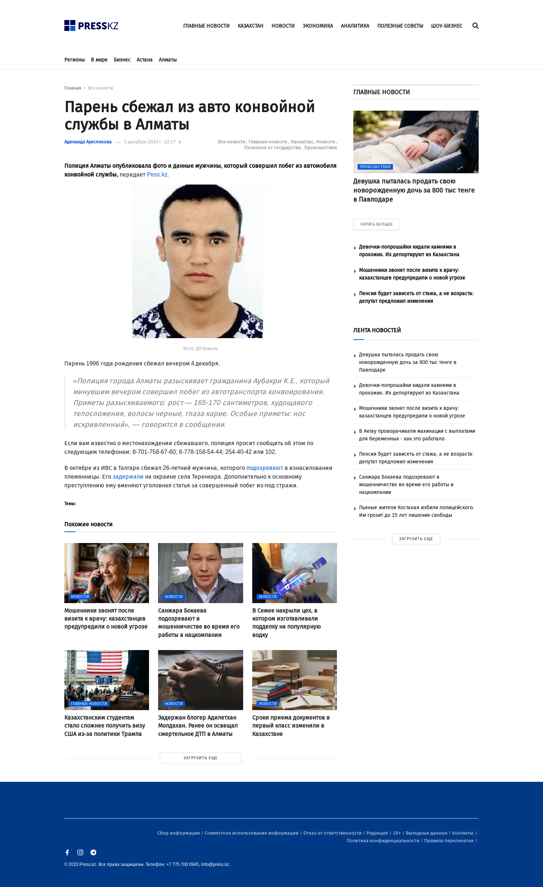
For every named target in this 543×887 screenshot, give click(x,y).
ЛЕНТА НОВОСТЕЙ (377, 330)
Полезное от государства (273, 147)
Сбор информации (179, 833)
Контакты (463, 833)
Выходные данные (427, 833)
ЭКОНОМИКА (318, 26)
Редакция (377, 833)
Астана (145, 60)
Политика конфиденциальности (384, 840)
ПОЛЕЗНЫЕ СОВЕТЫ (400, 26)
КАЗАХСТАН (251, 26)
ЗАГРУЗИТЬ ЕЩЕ (201, 758)
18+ (397, 833)
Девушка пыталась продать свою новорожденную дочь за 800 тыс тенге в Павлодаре (407, 362)
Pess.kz (157, 174)
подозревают (264, 467)
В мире (99, 60)
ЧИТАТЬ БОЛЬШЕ (376, 224)
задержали (128, 476)
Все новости (100, 88)
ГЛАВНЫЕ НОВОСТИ (206, 26)
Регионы (74, 60)
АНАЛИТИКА (355, 26)
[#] (91, 23)
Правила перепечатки (449, 840)
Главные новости (268, 141)
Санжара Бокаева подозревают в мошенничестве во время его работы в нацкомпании (406, 484)
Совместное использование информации (252, 833)
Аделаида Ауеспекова (88, 141)
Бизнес (122, 60)
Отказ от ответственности (333, 833)
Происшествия (320, 147)
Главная (72, 88)
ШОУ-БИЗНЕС (446, 26)
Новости (326, 141)
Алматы (168, 60)
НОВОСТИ (283, 26)
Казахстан (302, 141)
